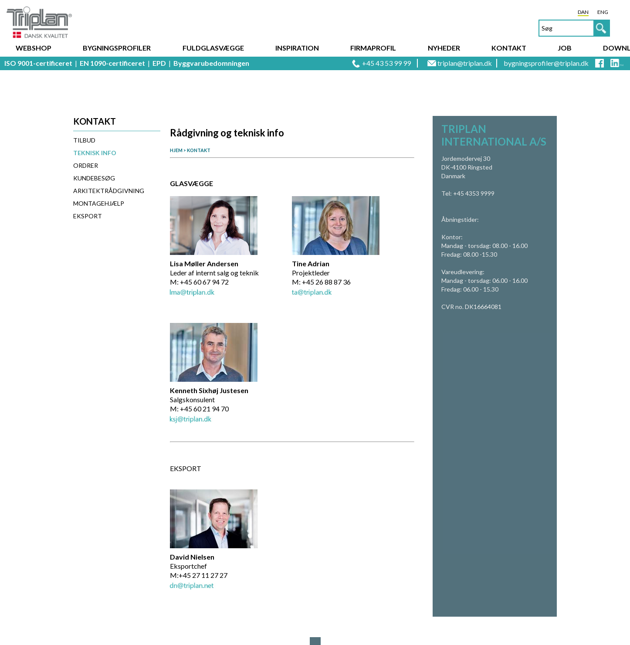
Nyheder (444, 48)
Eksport (87, 216)
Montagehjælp (98, 203)
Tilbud (84, 140)
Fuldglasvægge (213, 48)
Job (565, 48)
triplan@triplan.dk (464, 63)
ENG (602, 12)
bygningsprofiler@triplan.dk (546, 63)
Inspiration (297, 48)
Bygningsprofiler (117, 48)
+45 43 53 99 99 (386, 63)
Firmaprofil (373, 48)
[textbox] (574, 28)
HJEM (176, 150)
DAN (583, 12)
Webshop (33, 48)
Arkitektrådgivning (108, 190)
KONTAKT (199, 150)
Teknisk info (94, 152)
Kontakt (508, 48)
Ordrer (85, 165)
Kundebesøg (94, 178)
